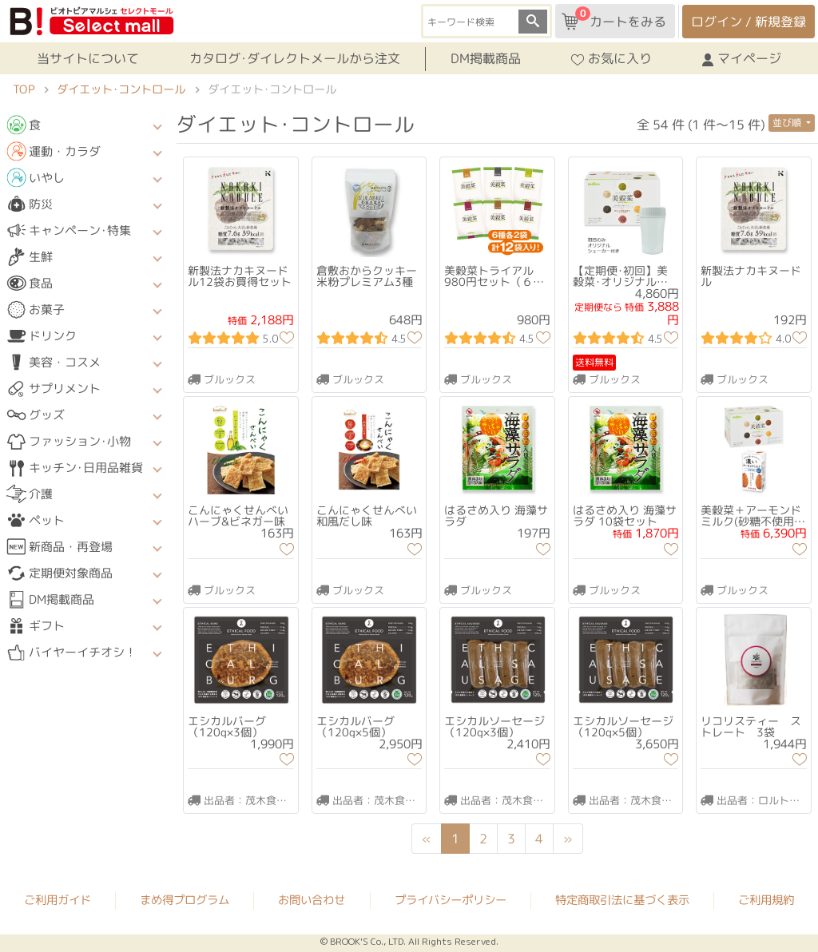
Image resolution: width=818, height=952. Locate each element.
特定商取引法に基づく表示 (622, 900)
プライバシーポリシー (450, 900)
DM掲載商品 (486, 58)
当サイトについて (88, 58)
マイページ (741, 58)
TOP (23, 89)
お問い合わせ (311, 900)
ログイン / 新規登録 (748, 21)
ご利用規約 (766, 900)
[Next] (568, 838)
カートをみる (614, 18)
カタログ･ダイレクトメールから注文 (294, 58)
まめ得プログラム (184, 899)
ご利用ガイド (57, 899)
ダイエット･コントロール (121, 89)
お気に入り (611, 58)
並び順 (788, 122)
